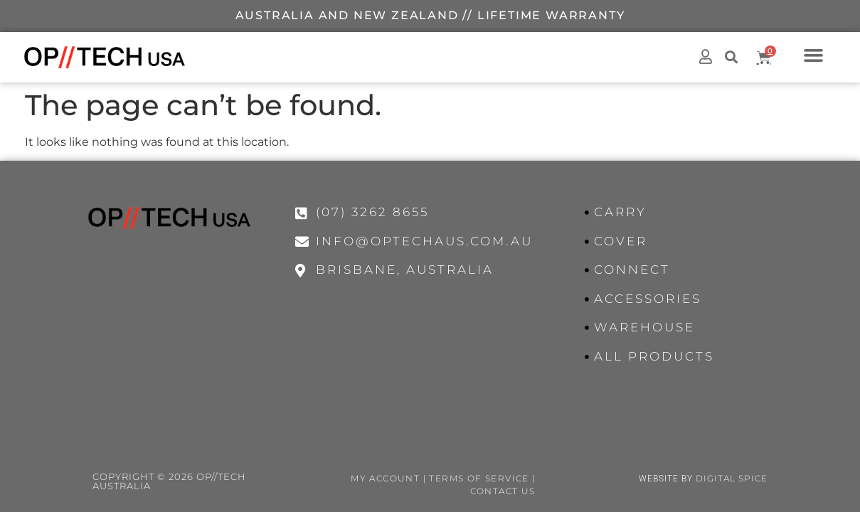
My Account (385, 478)
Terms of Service (479, 478)
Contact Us (503, 491)
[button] (813, 54)
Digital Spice (732, 478)
